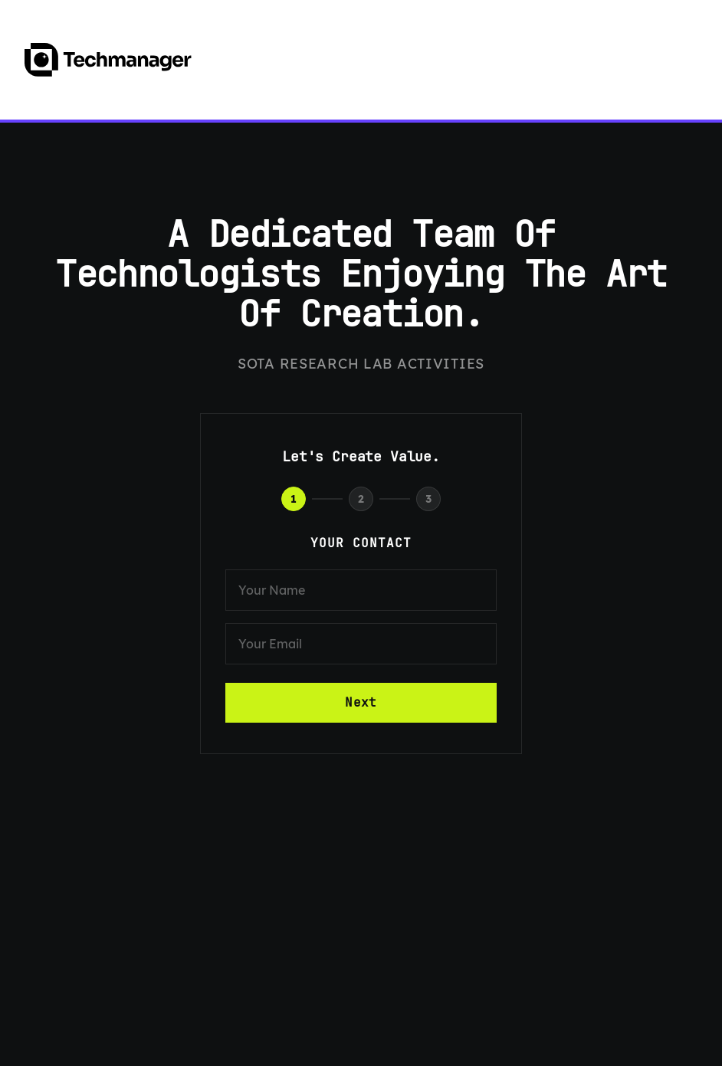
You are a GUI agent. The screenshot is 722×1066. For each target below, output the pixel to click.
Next (360, 702)
